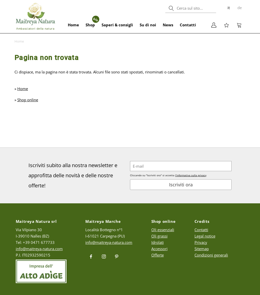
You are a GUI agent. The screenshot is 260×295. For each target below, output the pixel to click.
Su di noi (148, 24)
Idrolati (157, 242)
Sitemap (201, 248)
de (239, 7)
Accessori (159, 248)
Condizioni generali (211, 255)
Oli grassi (159, 236)
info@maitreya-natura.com (39, 248)
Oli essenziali (162, 229)
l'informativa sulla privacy (190, 175)
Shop (92, 22)
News (168, 24)
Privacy (200, 242)
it (229, 7)
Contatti (188, 24)
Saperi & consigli (117, 24)
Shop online (27, 99)
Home (73, 24)
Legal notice (204, 236)
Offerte (157, 255)
